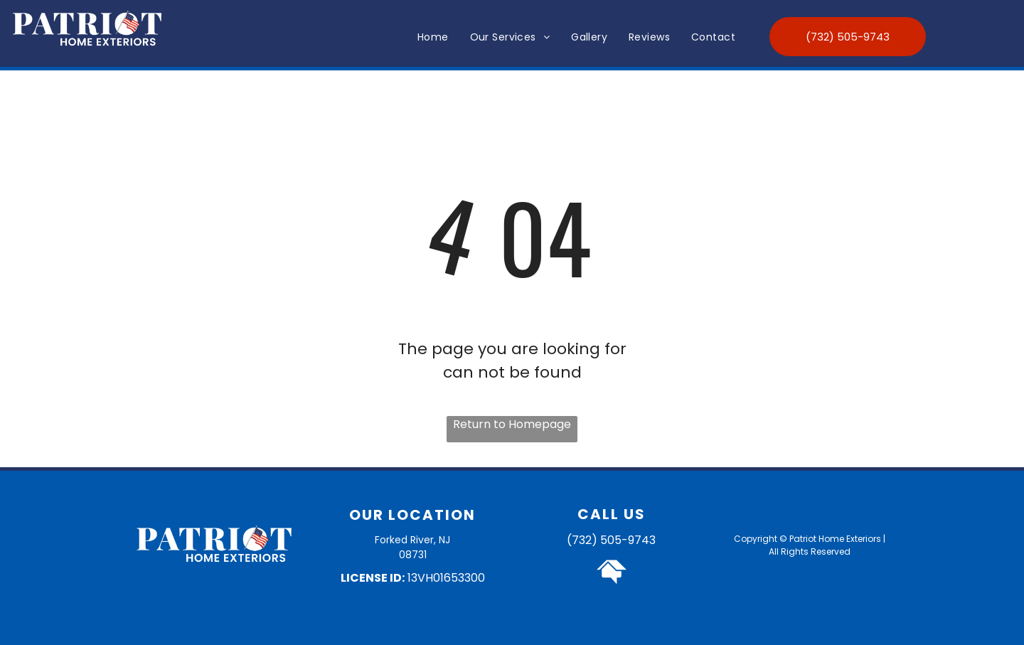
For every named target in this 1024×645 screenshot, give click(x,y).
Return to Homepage (512, 424)
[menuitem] (433, 37)
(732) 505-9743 (611, 540)
